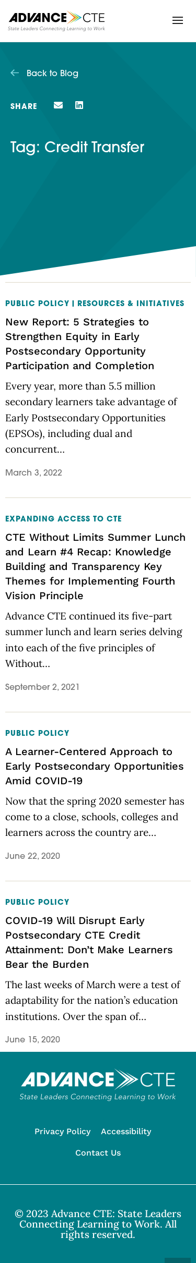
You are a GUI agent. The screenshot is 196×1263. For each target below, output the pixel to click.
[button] (177, 20)
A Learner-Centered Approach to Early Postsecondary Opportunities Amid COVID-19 (94, 766)
